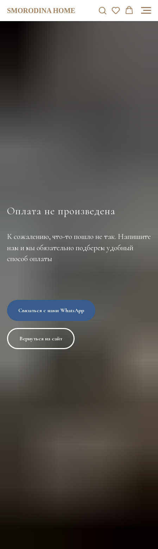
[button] (102, 10)
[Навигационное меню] (146, 10)
